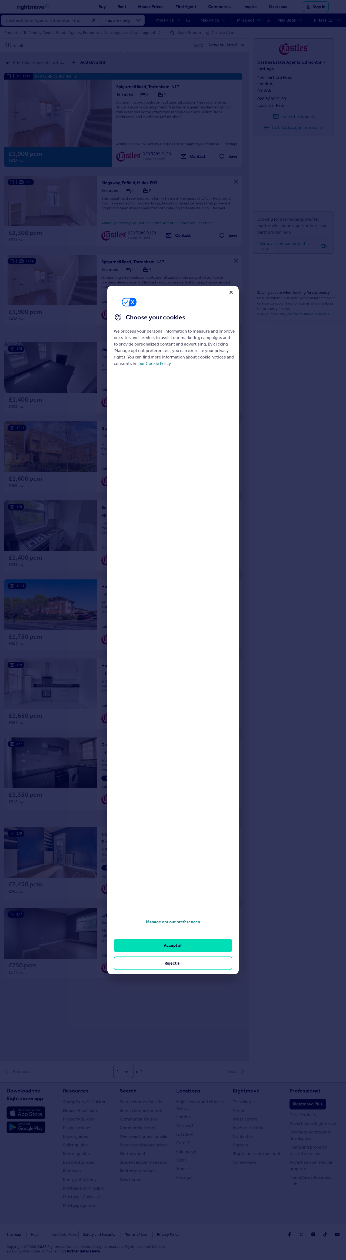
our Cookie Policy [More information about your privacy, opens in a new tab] (154, 363)
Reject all (173, 962)
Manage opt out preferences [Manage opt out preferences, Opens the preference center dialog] (173, 921)
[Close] (231, 292)
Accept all (173, 945)
